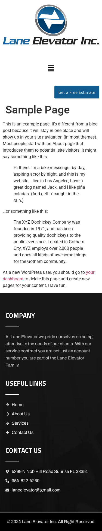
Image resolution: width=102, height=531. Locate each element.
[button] (50, 69)
